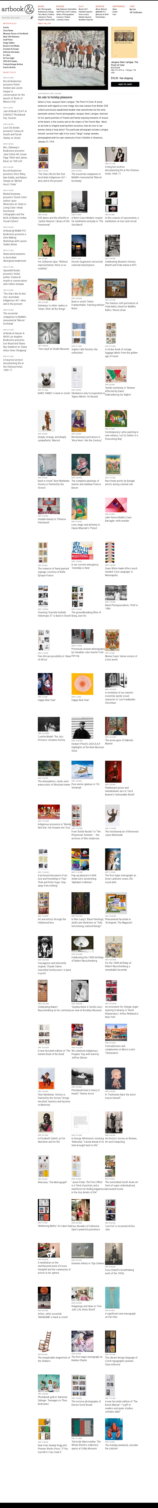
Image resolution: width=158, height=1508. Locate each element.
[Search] (15, 17)
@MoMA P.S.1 (101, 12)
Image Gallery (8, 42)
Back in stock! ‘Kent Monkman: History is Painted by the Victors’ (54, 484)
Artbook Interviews (11, 52)
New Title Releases (11, 36)
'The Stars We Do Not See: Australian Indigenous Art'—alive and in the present (52, 177)
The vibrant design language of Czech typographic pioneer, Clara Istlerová (121, 1361)
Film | (40, 14)
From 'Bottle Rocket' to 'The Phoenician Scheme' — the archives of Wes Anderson (86, 835)
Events (115, 12)
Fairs (114, 14)
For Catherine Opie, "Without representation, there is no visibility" (53, 265)
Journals (59, 20)
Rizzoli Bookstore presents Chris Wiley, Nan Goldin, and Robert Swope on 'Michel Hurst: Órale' (15, 177)
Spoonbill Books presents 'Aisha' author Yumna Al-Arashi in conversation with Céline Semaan (15, 277)
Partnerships (100, 17)
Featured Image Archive (13, 64)
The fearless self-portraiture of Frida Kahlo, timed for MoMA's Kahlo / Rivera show (121, 307)
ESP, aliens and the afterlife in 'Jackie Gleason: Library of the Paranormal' (54, 221)
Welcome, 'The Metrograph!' (52, 1182)
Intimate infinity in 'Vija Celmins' (88, 1263)
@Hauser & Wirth (102, 14)
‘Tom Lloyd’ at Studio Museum (53, 348)
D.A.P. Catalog (71, 12)
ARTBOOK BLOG (10, 24)
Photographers (68, 14)
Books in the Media (11, 46)
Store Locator (84, 14)
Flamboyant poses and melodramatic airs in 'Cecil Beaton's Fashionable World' (120, 791)
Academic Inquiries (86, 20)
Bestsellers (72, 9)
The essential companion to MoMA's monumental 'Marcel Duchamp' (86, 177)
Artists (58, 14)
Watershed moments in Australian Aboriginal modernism (14, 257)
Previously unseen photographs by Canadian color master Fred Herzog (88, 652)
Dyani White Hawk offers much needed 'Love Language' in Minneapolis (121, 572)
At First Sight (8, 58)
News (115, 9)
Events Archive (9, 67)
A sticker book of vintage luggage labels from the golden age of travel (121, 353)
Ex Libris (6, 55)
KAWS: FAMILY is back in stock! (54, 393)
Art (39, 9)
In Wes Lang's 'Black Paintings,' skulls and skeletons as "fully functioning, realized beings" (87, 923)
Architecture (42, 12)
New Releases (61, 9)
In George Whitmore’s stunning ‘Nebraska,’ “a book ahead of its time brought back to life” (87, 1142)
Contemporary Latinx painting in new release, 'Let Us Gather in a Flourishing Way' (121, 435)
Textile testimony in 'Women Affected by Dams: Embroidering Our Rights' (120, 391)
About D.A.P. (83, 9)
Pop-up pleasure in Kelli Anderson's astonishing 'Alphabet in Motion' (83, 879)
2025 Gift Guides (10, 61)
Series (66, 20)
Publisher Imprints (85, 12)
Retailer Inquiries (85, 17)
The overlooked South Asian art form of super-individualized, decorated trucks (121, 1185)
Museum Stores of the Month (15, 33)
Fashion (51, 14)
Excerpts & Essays (11, 49)
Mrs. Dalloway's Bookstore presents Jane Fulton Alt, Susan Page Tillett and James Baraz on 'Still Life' (15, 154)
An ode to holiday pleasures (55, 97)
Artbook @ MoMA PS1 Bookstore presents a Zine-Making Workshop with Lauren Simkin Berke (15, 237)
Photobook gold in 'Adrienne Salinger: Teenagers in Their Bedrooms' (52, 1400)
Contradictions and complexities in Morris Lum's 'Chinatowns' (120, 1049)
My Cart (133, 9)
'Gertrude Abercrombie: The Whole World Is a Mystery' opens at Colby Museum (86, 1445)
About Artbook (101, 9)
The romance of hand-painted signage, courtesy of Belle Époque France (53, 572)
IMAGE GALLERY (44, 24)
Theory (49, 17)
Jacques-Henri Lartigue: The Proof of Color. (73, 101)
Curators (59, 17)
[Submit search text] (31, 17)
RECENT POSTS (9, 72)
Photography (46, 9)
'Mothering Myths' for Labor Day (54, 1225)
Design (51, 12)
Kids (53, 20)
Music (44, 14)
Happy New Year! (47, 700)
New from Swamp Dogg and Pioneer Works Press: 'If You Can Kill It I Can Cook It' (53, 1449)
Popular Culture (44, 20)
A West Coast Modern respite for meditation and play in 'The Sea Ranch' (87, 221)
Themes (67, 17)
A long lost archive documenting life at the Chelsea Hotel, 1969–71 (122, 170)
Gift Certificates (136, 12)
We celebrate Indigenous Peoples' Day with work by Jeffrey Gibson (85, 1054)
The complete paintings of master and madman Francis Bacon (86, 484)
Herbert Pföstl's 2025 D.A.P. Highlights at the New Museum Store (87, 747)
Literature (41, 17)
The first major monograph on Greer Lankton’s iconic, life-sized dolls (120, 879)
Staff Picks (60, 12)
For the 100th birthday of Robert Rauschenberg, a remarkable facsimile (118, 966)
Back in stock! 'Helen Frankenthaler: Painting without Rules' (87, 305)
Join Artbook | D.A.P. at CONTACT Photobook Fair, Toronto (15, 115)
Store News (8, 30)
